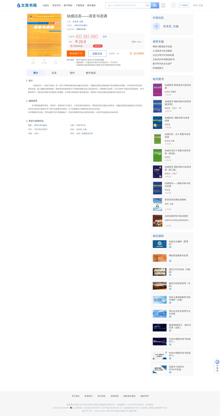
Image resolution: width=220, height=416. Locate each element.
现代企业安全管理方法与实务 (179, 312)
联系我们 (89, 396)
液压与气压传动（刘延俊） (179, 270)
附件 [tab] (72, 73)
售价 (70, 42)
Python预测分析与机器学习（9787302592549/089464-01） (180, 340)
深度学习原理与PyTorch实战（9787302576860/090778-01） (180, 368)
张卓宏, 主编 (78, 21)
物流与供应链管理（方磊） (179, 284)
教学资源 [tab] (91, 73)
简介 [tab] (35, 73)
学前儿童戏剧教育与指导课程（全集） (179, 298)
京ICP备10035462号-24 (111, 408)
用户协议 (102, 396)
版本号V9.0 (87, 411)
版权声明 (144, 396)
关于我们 (76, 396)
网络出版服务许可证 (158, 408)
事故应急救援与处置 (178, 255)
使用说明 (115, 396)
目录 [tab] (54, 73)
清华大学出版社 (81, 25)
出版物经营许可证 (131, 408)
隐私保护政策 (130, 396)
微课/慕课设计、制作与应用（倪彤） (180, 326)
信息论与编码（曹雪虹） (178, 242)
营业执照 (144, 408)
